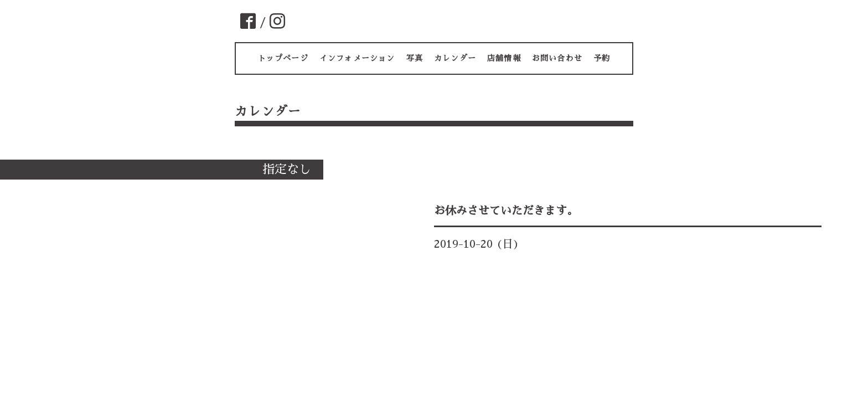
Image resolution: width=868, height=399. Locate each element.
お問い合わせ (557, 58)
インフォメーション (357, 58)
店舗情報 (504, 58)
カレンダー (455, 58)
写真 (414, 58)
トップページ (283, 58)
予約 (601, 58)
